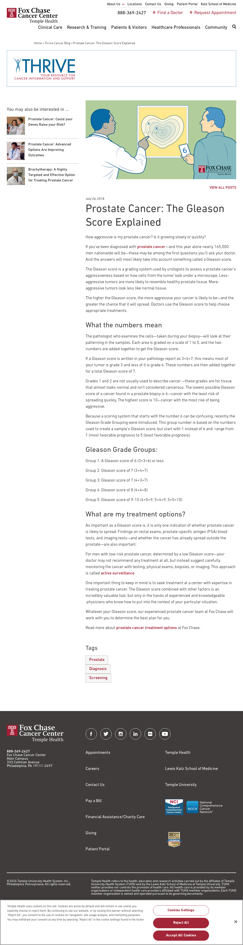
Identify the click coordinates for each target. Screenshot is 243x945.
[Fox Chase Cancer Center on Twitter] (106, 734)
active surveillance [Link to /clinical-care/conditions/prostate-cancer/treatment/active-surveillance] (117, 573)
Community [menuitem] (216, 27)
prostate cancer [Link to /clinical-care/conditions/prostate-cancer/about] (151, 247)
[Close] (236, 924)
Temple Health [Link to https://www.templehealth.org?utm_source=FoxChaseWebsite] (177, 753)
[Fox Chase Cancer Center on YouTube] (165, 734)
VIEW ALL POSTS (222, 188)
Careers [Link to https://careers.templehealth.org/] (92, 769)
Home (38, 43)
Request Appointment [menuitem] (215, 13)
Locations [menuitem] (135, 4)
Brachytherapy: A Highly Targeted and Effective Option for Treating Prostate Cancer (51, 175)
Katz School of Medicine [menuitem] (218, 4)
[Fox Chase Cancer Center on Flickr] (150, 734)
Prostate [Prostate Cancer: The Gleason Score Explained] (96, 660)
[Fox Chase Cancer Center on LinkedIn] (135, 734)
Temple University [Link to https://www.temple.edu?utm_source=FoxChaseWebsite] (181, 785)
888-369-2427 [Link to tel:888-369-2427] (18, 751)
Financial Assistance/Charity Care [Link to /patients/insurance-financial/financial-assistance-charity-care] (115, 817)
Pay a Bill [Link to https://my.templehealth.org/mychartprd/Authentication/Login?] (94, 801)
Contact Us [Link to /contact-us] (95, 785)
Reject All (181, 925)
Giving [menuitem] (168, 4)
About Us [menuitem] (113, 4)
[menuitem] (234, 29)
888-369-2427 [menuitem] (132, 13)
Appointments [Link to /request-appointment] (98, 753)
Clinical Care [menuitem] (50, 27)
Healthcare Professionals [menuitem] (176, 27)
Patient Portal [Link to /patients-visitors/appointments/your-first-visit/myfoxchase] (98, 849)
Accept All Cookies (181, 938)
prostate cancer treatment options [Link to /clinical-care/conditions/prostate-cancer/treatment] (146, 628)
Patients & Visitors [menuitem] (129, 27)
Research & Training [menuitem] (86, 27)
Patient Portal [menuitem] (187, 4)
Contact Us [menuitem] (153, 4)
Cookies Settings (181, 913)
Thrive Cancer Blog (57, 43)
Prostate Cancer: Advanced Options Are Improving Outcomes (49, 150)
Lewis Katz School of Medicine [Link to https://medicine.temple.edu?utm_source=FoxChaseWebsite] (191, 769)
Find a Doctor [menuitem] (170, 13)
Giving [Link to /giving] (91, 833)
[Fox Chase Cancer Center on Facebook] (91, 734)
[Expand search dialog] (234, 27)
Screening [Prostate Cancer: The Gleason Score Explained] (98, 678)
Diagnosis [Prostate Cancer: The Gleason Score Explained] (98, 669)
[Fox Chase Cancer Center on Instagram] (120, 734)
